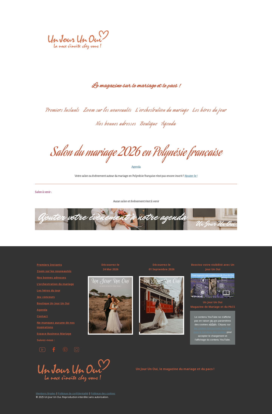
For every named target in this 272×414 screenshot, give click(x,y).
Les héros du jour (209, 110)
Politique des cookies (103, 393)
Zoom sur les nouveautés (107, 110)
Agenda (168, 124)
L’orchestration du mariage (162, 110)
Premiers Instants (62, 110)
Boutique (148, 124)
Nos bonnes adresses (116, 124)
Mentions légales (46, 393)
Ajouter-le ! (191, 175)
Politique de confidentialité (73, 393)
